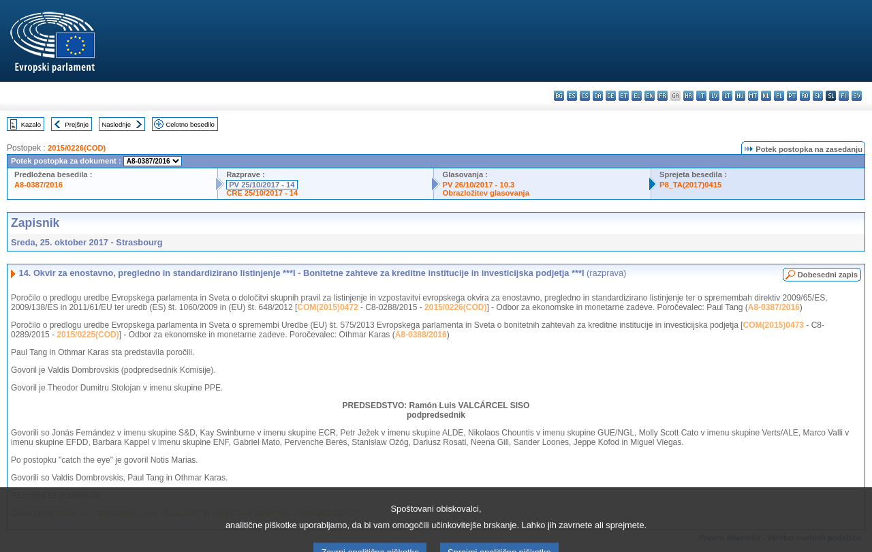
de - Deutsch (611, 96)
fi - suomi (844, 96)
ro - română (805, 96)
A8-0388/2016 (421, 334)
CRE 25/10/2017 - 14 (262, 193)
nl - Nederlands (766, 96)
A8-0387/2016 (38, 185)
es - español (572, 96)
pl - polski (779, 96)
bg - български (559, 96)
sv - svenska (857, 96)
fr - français (662, 96)
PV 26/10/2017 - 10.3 (478, 185)
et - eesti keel (624, 96)
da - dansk (598, 96)
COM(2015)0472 (327, 307)
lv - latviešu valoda (714, 96)
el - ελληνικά (637, 96)
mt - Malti (753, 96)
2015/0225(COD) (88, 334)
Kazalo (31, 124)
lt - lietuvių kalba (727, 96)
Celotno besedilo (190, 124)
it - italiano (701, 96)
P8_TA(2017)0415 (690, 185)
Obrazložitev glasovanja (485, 193)
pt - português (792, 96)
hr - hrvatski (688, 96)
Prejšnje (77, 124)
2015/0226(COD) (77, 148)
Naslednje (116, 124)
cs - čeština (585, 96)
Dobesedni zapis (828, 275)
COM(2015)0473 (773, 325)
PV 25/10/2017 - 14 (261, 185)
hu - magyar (740, 96)
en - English (649, 96)
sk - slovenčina (818, 96)
